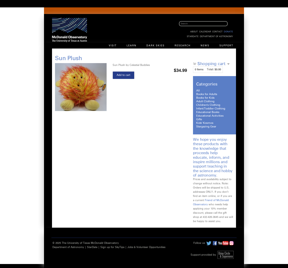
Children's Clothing (208, 105)
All (198, 90)
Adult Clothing (205, 101)
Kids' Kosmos (204, 123)
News (205, 46)
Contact (217, 32)
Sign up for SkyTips (112, 247)
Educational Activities (210, 115)
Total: (210, 69)
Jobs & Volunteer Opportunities (146, 247)
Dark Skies (155, 46)
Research (183, 46)
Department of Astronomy (216, 36)
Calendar (205, 32)
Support (226, 46)
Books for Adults (206, 94)
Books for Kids (205, 97)
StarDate (193, 36)
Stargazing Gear (206, 126)
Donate (228, 32)
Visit (113, 46)
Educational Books (207, 112)
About (194, 32)
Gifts (199, 119)
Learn (131, 46)
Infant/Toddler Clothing (210, 108)
